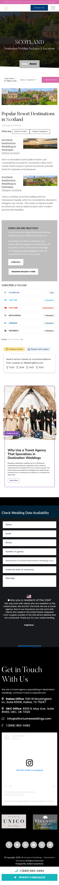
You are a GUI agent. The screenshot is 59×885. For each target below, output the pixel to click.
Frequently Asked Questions (29, 863)
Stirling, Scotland (10, 153)
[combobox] (29, 79)
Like (51, 292)
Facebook (12, 292)
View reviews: (13, 339)
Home (24, 64)
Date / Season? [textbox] (27, 79)
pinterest (12, 330)
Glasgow (7, 125)
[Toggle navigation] (53, 8)
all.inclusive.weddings (35, 801)
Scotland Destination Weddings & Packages (9, 144)
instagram (12, 315)
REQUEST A (29, 877)
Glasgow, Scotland (11, 190)
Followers (49, 300)
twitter (11, 300)
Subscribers (48, 308)
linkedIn (11, 323)
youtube (11, 307)
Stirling (17, 125)
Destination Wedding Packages (39, 2)
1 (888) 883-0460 (32, 871)
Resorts (33, 64)
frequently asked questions (25, 251)
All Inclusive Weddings (13, 801)
